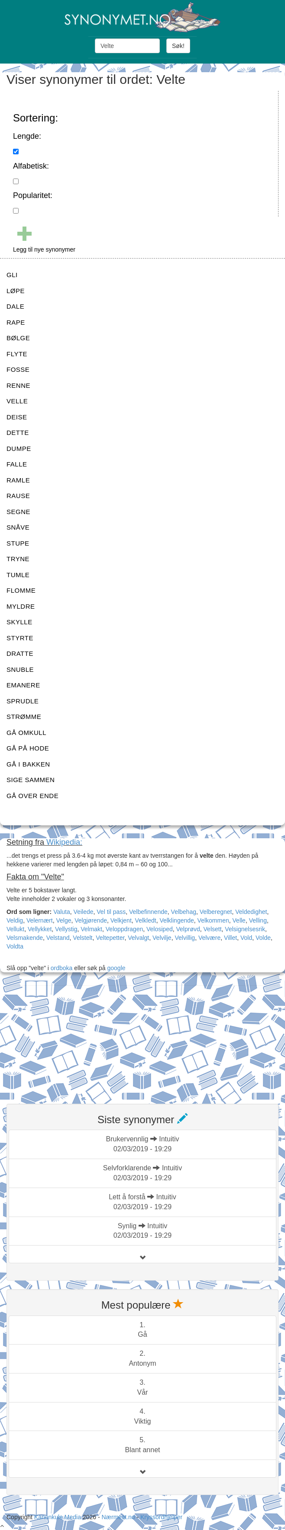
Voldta (14, 946)
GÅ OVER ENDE (32, 795)
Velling (258, 920)
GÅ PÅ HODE (27, 748)
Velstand (58, 937)
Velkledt (145, 920)
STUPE (17, 543)
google (116, 968)
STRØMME (23, 716)
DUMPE (18, 448)
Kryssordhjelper (161, 1517)
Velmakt (91, 929)
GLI (12, 274)
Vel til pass (111, 911)
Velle (239, 920)
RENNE (18, 385)
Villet (230, 937)
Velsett (213, 929)
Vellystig (66, 929)
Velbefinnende (148, 911)
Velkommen (213, 920)
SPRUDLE (22, 701)
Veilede (84, 911)
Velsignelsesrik (245, 929)
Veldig (14, 920)
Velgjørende (90, 920)
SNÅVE (17, 527)
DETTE (17, 432)
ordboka (60, 968)
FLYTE (16, 354)
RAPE (15, 322)
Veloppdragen (124, 929)
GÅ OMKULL (26, 732)
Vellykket (40, 929)
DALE (15, 306)
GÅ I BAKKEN (28, 764)
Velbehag (183, 911)
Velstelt (82, 937)
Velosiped (159, 929)
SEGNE (18, 511)
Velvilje (162, 937)
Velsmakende (24, 937)
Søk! (178, 45)
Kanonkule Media (58, 1517)
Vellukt (15, 929)
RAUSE (18, 495)
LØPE (15, 290)
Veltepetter (110, 937)
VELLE (17, 401)
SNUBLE (20, 669)
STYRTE (19, 638)
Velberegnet (216, 911)
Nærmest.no (118, 1517)
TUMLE (17, 574)
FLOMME (21, 590)
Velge (63, 920)
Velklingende (176, 920)
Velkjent (121, 920)
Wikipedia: (64, 842)
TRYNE (17, 558)
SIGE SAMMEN (30, 779)
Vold (246, 937)
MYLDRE (20, 606)
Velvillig (185, 937)
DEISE (16, 417)
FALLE (16, 464)
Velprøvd (188, 929)
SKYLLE (19, 622)
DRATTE (19, 653)
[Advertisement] (71, 1039)
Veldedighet (251, 911)
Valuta (61, 911)
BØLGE (18, 338)
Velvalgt (138, 937)
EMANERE (23, 685)
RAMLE (18, 480)
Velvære (209, 937)
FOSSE (17, 369)
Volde (263, 937)
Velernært (39, 920)
